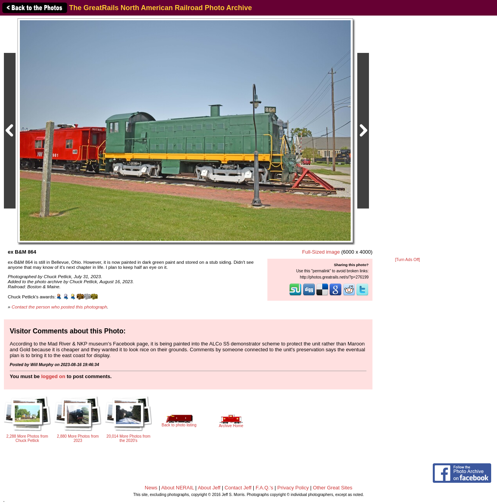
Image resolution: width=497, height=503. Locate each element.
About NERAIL (177, 488)
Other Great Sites (332, 488)
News (151, 488)
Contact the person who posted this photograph (59, 306)
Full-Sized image (321, 252)
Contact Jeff (238, 488)
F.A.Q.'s (264, 488)
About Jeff (209, 488)
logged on (53, 376)
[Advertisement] (407, 137)
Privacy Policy (293, 488)
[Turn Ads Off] (407, 260)
